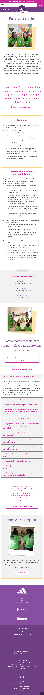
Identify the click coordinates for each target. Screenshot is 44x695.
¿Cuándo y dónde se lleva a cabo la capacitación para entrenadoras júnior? (22, 448)
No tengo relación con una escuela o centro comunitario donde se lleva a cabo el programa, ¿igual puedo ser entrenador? (22, 426)
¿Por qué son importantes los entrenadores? (22, 400)
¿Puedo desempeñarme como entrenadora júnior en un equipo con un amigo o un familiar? (22, 474)
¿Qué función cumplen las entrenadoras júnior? (22, 376)
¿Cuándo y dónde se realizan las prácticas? (22, 461)
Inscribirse (22, 79)
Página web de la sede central (22, 641)
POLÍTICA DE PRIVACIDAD (22, 686)
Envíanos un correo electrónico (22, 506)
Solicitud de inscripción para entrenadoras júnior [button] (22, 359)
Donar (40, 5)
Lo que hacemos (5, 9)
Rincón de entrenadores (22, 634)
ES (8, 5)
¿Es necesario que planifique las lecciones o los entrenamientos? (22, 434)
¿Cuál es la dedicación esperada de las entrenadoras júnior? (22, 455)
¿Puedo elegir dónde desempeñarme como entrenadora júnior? (22, 467)
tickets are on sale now (29, 1)
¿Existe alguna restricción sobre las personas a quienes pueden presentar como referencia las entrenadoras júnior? (22, 412)
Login (22, 690)
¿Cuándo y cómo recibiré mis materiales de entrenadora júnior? (22, 441)
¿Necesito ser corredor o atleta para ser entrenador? (22, 405)
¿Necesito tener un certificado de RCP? (22, 419)
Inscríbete (38, 9)
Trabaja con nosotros (22, 628)
